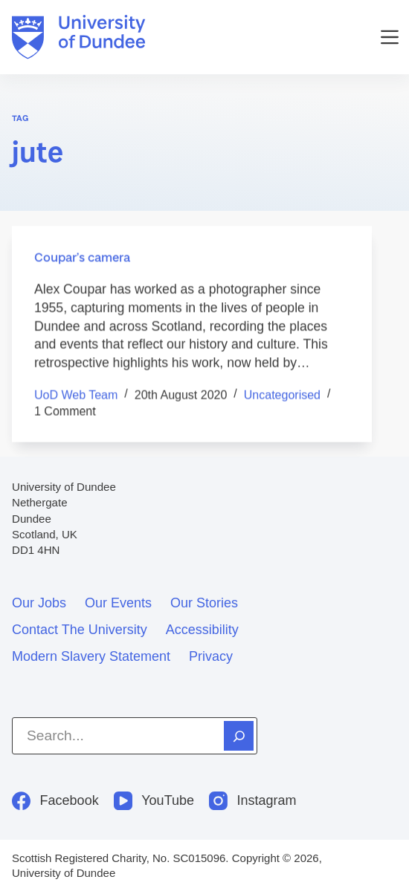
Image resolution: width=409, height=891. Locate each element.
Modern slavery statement (91, 656)
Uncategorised (282, 394)
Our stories (204, 602)
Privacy (211, 656)
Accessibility (202, 629)
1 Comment (65, 411)
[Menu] (390, 37)
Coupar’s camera (82, 257)
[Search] (239, 736)
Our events (118, 602)
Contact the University (79, 629)
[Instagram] (253, 801)
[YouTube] (154, 801)
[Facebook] (55, 801)
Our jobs (39, 602)
